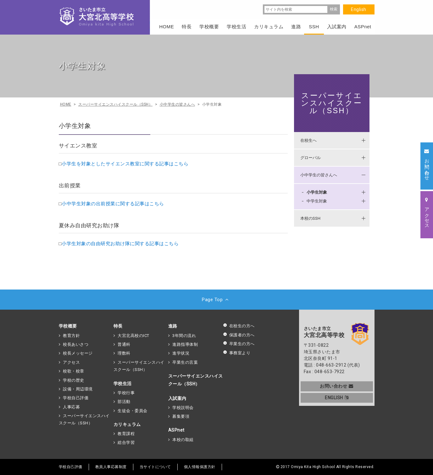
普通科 (124, 344)
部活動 (124, 401)
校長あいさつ (75, 344)
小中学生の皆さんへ (318, 175)
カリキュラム (127, 424)
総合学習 (126, 442)
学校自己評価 (75, 397)
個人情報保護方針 (199, 467)
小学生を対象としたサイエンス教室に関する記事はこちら (125, 164)
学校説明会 (183, 407)
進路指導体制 (185, 344)
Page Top (216, 299)
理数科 (124, 353)
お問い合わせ (336, 386)
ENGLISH (336, 397)
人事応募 (71, 407)
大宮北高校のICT (133, 335)
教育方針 (71, 335)
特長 (118, 326)
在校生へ (308, 140)
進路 (172, 326)
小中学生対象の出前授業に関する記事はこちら (113, 204)
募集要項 (180, 416)
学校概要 (68, 326)
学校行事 (126, 392)
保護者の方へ (239, 335)
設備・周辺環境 (78, 389)
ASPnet (176, 430)
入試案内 (177, 398)
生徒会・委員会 (132, 410)
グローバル (310, 157)
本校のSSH (310, 218)
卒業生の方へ (239, 343)
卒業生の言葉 (185, 362)
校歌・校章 (73, 371)
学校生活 (123, 383)
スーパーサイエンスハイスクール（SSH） (331, 103)
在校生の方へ (239, 325)
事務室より (237, 353)
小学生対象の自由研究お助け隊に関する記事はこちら (120, 243)
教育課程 (126, 433)
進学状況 (180, 353)
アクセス (71, 362)
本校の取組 (183, 439)
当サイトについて (155, 467)
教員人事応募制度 (111, 467)
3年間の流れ (184, 335)
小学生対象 (317, 192)
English (358, 9)
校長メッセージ (78, 353)
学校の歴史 (73, 380)
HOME (166, 26)
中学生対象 (317, 201)
